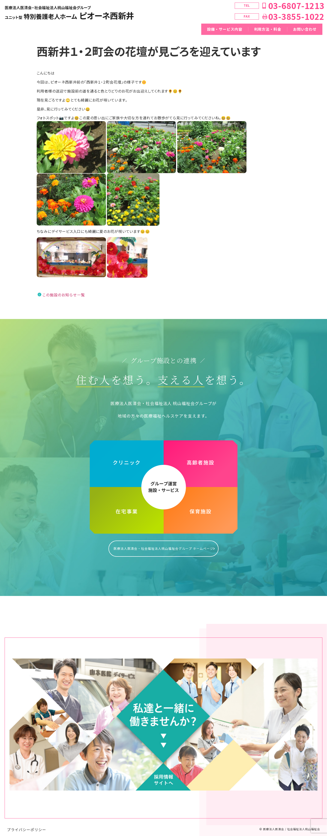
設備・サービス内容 (224, 29)
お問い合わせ (305, 29)
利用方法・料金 (268, 29)
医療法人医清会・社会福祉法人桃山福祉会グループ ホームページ (163, 546)
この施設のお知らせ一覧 (63, 295)
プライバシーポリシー (26, 825)
